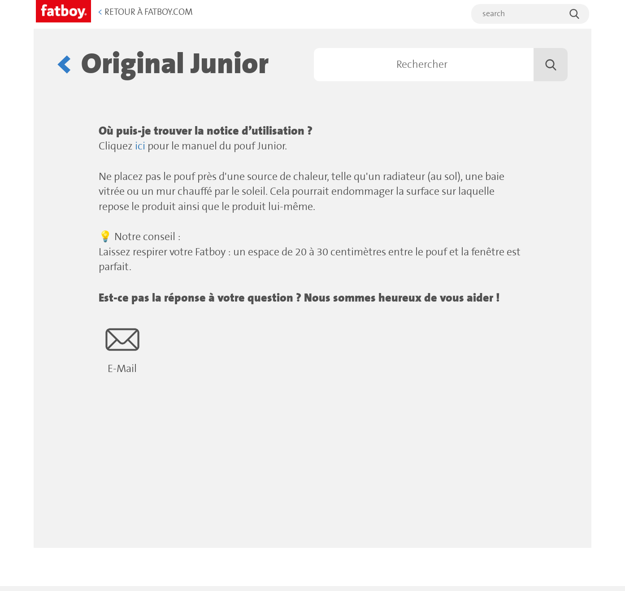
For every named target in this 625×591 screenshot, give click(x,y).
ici (140, 146)
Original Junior (175, 64)
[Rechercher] (440, 65)
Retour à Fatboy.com (145, 12)
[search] (530, 14)
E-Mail (122, 349)
